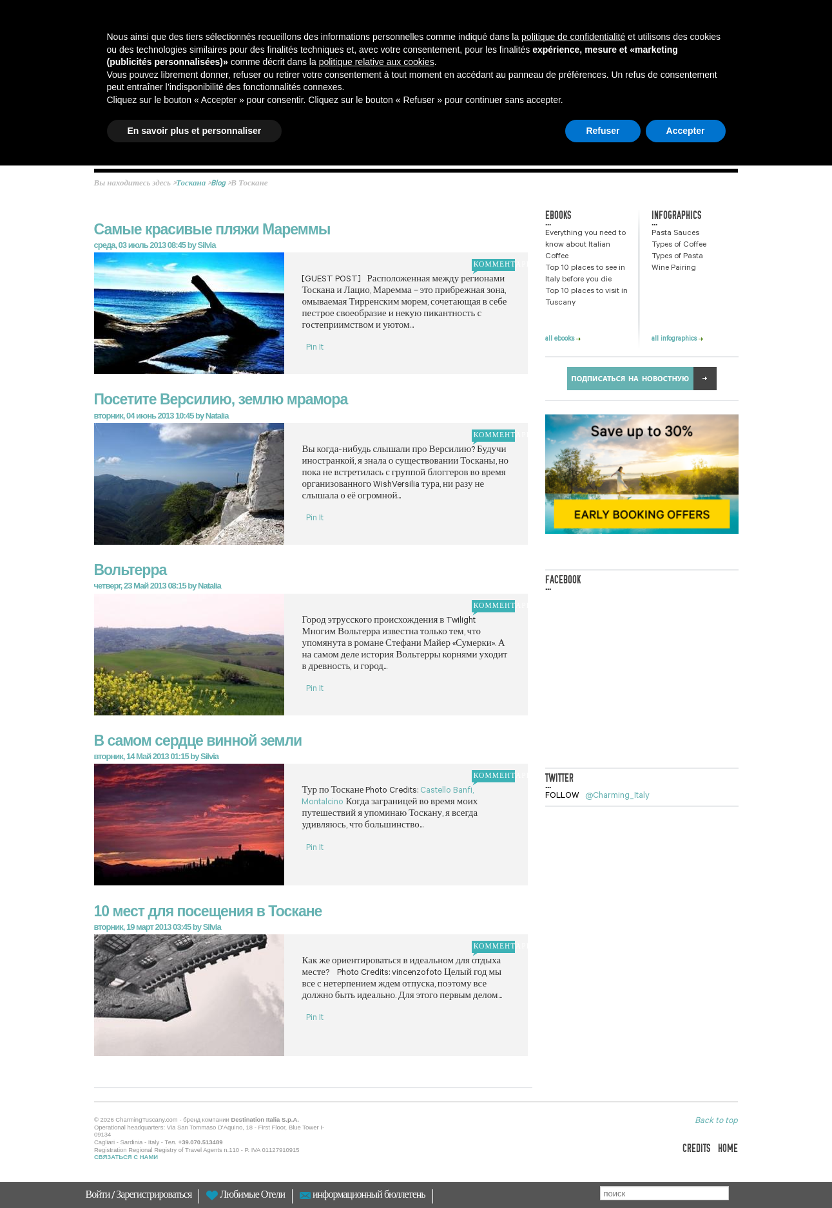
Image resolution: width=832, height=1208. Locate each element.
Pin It (315, 348)
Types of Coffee (679, 245)
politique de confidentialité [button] (573, 37)
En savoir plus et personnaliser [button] (195, 131)
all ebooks (563, 339)
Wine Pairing (674, 268)
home (728, 1148)
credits (696, 1148)
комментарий (493, 265)
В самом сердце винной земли (198, 740)
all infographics (677, 339)
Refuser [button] (602, 131)
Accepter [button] (685, 131)
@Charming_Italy (617, 796)
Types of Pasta (677, 256)
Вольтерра (130, 570)
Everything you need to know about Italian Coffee (585, 245)
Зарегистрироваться (153, 1196)
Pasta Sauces (675, 233)
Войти (99, 1196)
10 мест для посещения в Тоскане (208, 911)
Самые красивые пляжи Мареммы (212, 229)
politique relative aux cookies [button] (376, 62)
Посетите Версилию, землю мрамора (221, 399)
